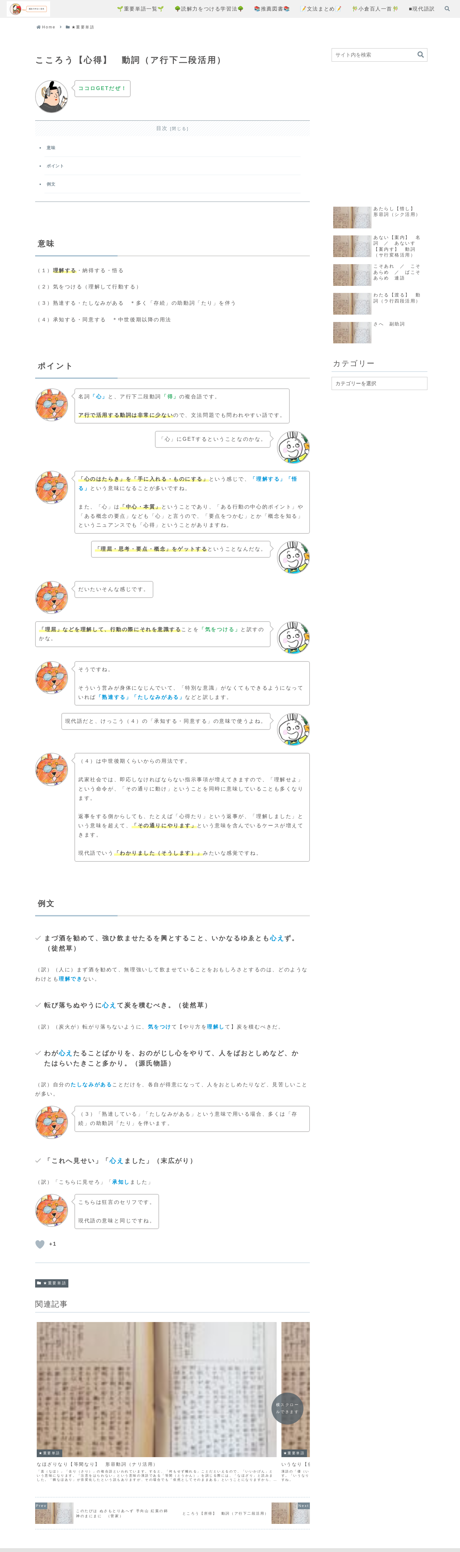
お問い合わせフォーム (279, 1524)
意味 (52, 148)
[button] (420, 54)
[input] (379, 55)
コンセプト (167, 1524)
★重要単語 (51, 1288)
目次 (162, 128)
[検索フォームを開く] (447, 8)
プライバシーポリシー (216, 1524)
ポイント (57, 168)
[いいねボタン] (40, 1250)
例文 (52, 188)
